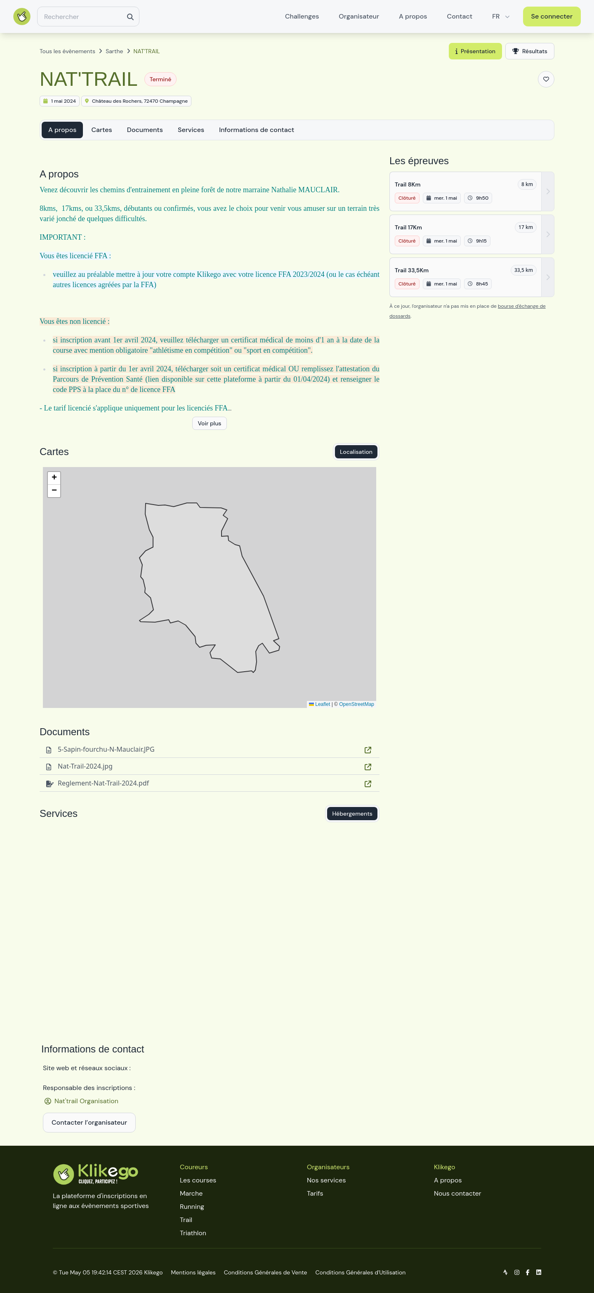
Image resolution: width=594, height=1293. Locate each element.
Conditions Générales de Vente (265, 1272)
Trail (186, 1219)
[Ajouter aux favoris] (546, 79)
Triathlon (193, 1233)
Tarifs (315, 1193)
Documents (145, 129)
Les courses (198, 1180)
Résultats (529, 51)
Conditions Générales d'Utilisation (361, 1272)
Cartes (101, 129)
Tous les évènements (67, 51)
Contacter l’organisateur (89, 1122)
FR (501, 16)
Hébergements (352, 813)
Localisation (356, 451)
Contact (460, 16)
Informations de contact (256, 129)
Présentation (475, 51)
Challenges (302, 16)
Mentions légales (193, 1272)
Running (192, 1206)
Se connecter (552, 16)
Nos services (326, 1180)
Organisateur (359, 16)
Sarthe (114, 51)
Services (191, 129)
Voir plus (209, 423)
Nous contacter (457, 1193)
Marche (191, 1193)
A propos (413, 16)
